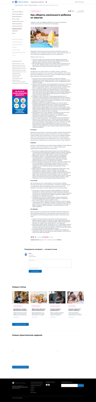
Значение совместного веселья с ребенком (75, 310)
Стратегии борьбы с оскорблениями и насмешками (55, 310)
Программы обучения (17, 44)
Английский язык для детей (17, 78)
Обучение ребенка (17, 23)
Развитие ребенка (17, 16)
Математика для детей (16, 75)
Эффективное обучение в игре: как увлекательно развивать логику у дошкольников (38, 311)
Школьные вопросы (17, 26)
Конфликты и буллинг (18, 21)
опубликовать (35, 271)
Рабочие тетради (16, 49)
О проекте (32, 387)
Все (13, 9)
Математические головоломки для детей (20, 83)
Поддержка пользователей (36, 385)
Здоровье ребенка (38, 2)
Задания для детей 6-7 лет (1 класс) (19, 66)
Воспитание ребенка (17, 14)
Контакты (32, 390)
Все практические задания (20, 367)
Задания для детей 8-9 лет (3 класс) (19, 70)
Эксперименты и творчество (18, 52)
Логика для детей (15, 76)
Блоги (13, 33)
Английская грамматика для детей (18, 81)
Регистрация (81, 2)
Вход (76, 2)
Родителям (15, 31)
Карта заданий (33, 392)
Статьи (13, 55)
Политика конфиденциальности (37, 382)
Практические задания (17, 39)
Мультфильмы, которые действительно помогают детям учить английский (20, 310)
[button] (13, 351)
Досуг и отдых (15, 19)
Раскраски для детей (16, 73)
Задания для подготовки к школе (18, 65)
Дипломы (14, 47)
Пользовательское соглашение (37, 383)
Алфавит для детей (15, 80)
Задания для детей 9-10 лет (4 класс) (19, 71)
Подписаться (80, 385)
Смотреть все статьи (20, 324)
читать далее (16, 317)
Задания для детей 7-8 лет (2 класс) (19, 68)
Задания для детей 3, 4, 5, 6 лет (18, 63)
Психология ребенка (17, 11)
